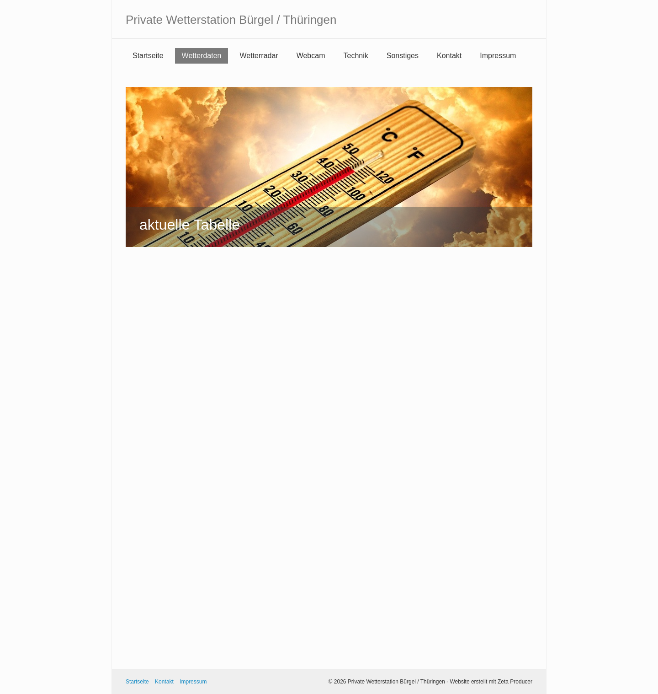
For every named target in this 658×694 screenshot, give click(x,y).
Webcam (311, 55)
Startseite (148, 55)
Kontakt (449, 55)
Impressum (498, 55)
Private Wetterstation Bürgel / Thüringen (231, 20)
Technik (356, 55)
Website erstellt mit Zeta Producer (491, 681)
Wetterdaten (202, 55)
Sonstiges (403, 55)
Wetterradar (258, 55)
